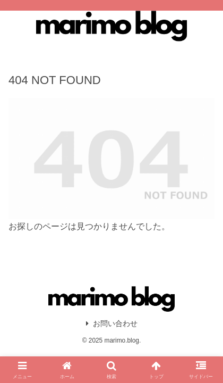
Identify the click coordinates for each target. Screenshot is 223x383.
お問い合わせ (112, 323)
